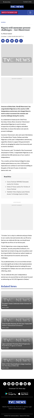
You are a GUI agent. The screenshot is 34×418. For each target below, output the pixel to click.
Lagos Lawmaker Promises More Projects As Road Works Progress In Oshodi (16, 344)
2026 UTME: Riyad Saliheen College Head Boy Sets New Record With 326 (16, 365)
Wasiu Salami (7, 33)
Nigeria (3, 22)
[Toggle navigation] (30, 12)
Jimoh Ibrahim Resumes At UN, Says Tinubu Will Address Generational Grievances (17, 324)
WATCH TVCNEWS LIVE (9, 13)
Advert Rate (7, 2)
